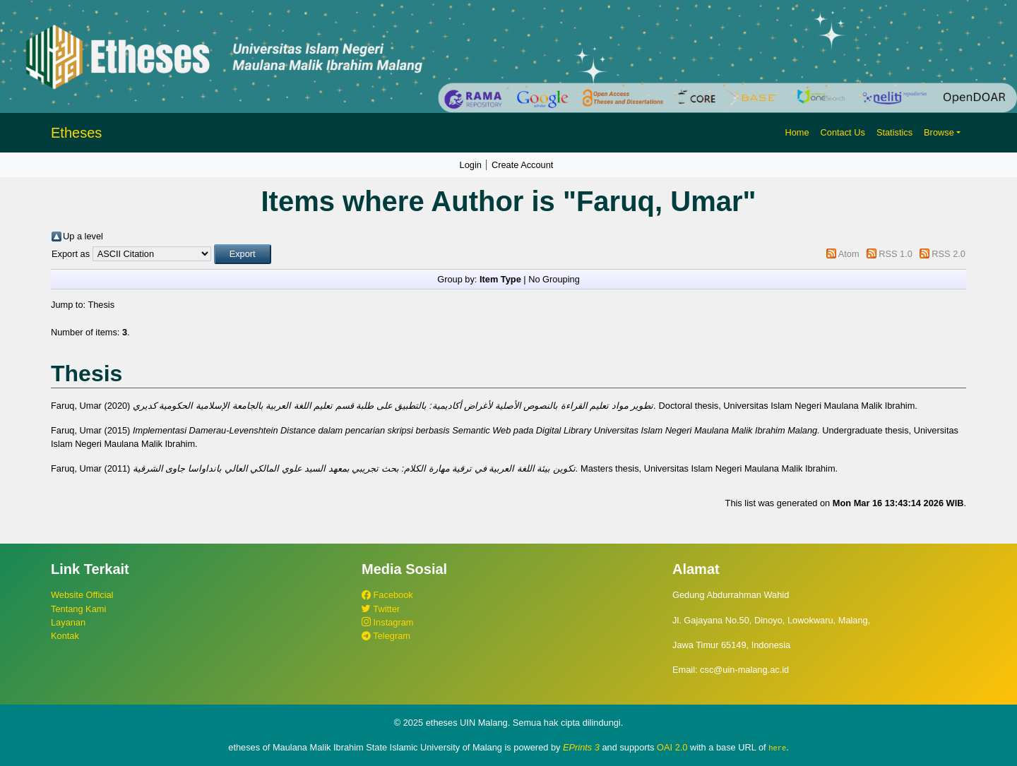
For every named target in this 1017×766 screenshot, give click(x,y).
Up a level (83, 236)
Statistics (894, 132)
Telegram (386, 635)
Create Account (523, 165)
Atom (849, 254)
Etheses (76, 132)
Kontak (65, 635)
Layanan (68, 622)
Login (471, 165)
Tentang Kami (78, 609)
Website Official (82, 595)
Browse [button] (939, 132)
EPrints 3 (581, 747)
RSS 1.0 (895, 254)
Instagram (387, 622)
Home (797, 132)
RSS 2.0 (948, 254)
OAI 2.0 (672, 747)
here (777, 748)
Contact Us (843, 132)
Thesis (101, 304)
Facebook (387, 595)
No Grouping (554, 279)
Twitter (381, 609)
